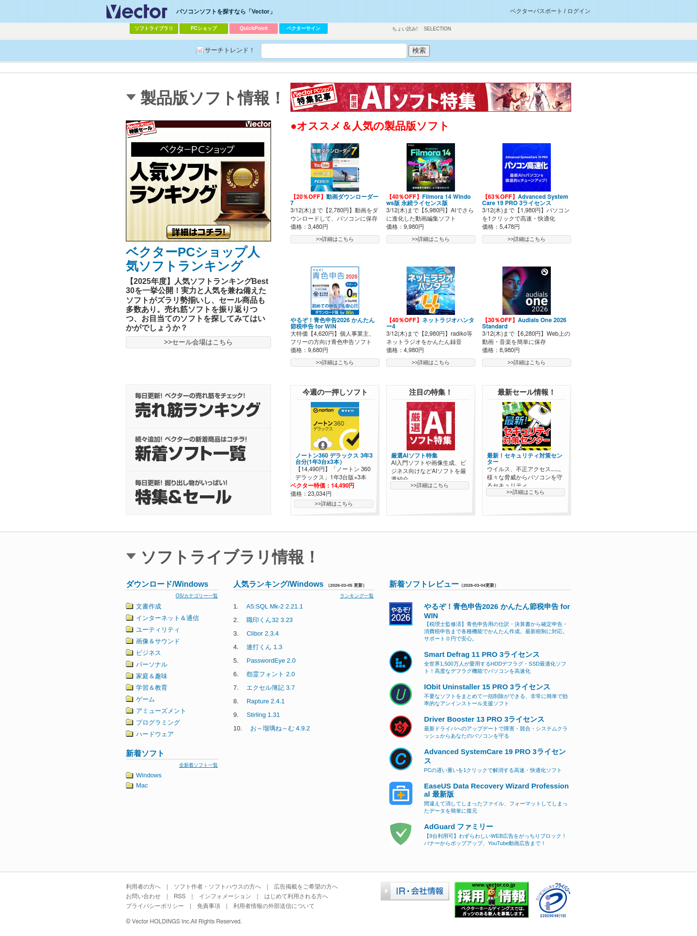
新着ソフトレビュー (424, 584)
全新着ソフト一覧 (198, 765)
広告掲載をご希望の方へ (306, 887)
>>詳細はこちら (335, 239)
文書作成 (148, 606)
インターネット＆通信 (167, 618)
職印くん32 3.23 (269, 620)
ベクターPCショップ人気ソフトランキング (193, 259)
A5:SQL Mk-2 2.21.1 (274, 606)
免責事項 (208, 906)
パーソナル (151, 664)
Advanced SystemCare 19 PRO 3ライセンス (525, 200)
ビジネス (148, 652)
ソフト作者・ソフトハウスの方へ (217, 887)
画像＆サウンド (158, 641)
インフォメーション (225, 896)
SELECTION (437, 28)
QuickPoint (254, 28)
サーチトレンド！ (230, 50)
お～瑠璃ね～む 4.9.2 (280, 728)
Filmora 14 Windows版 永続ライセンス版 (428, 200)
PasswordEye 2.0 (270, 660)
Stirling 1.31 (263, 714)
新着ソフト (145, 753)
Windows (149, 775)
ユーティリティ (158, 629)
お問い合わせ (143, 896)
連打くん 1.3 (264, 647)
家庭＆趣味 (151, 676)
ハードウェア (155, 734)
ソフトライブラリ (154, 28)
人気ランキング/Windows (278, 584)
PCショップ (204, 28)
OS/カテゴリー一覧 (197, 595)
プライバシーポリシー (155, 906)
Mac (142, 785)
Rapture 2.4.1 (265, 701)
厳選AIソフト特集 (414, 456)
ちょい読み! (405, 28)
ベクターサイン (303, 28)
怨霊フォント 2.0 (270, 674)
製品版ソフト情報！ (213, 98)
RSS (180, 896)
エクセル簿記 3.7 (270, 687)
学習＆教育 (151, 687)
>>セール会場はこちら (198, 342)
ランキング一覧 (357, 595)
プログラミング (158, 722)
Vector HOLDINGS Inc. (161, 921)
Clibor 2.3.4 (262, 633)
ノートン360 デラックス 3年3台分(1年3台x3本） (334, 459)
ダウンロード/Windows (167, 584)
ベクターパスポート (536, 11)
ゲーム (145, 699)
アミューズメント (161, 710)
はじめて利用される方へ (296, 896)
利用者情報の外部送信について (274, 906)
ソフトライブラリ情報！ (230, 557)
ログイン (579, 11)
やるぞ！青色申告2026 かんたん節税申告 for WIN (332, 323)
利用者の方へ (143, 887)
